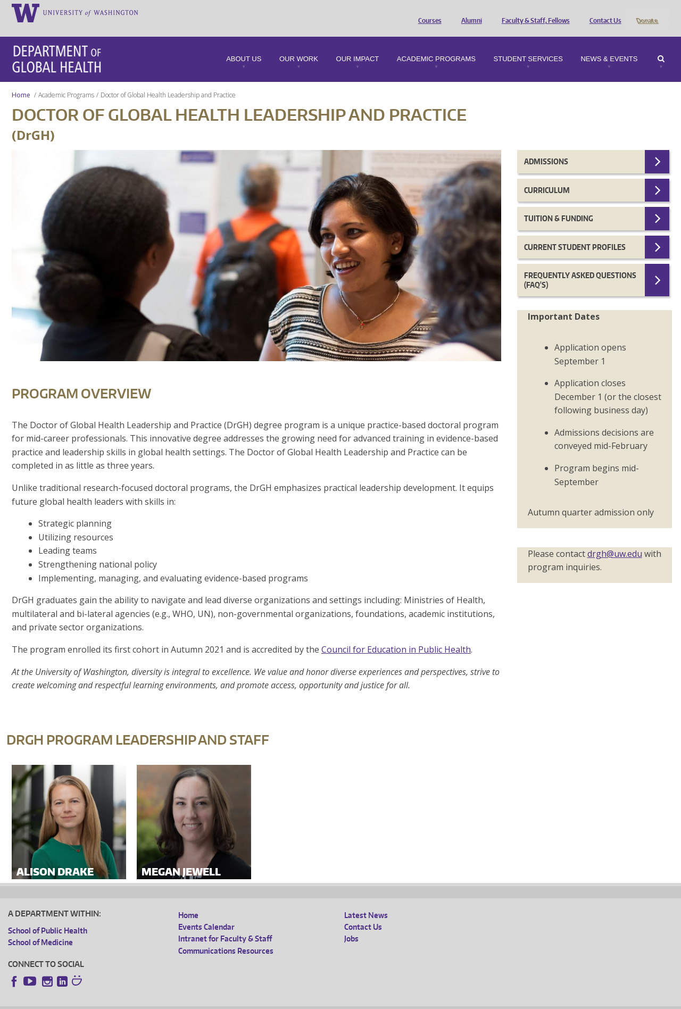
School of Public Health (47, 916)
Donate (646, 12)
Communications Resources (225, 936)
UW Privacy (149, 1001)
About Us (243, 44)
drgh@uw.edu (614, 539)
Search (661, 44)
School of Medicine (40, 927)
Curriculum (547, 175)
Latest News (366, 900)
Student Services (528, 44)
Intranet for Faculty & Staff (225, 924)
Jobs (351, 924)
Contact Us (603, 12)
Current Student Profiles (575, 232)
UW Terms (192, 1001)
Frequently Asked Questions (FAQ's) (580, 266)
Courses (427, 12)
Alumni (469, 12)
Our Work (298, 44)
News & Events (608, 44)
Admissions (546, 147)
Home (21, 80)
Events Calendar (206, 912)
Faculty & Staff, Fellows (533, 12)
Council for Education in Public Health (396, 635)
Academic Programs (436, 44)
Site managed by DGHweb (255, 1001)
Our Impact (357, 44)
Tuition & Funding (558, 204)
